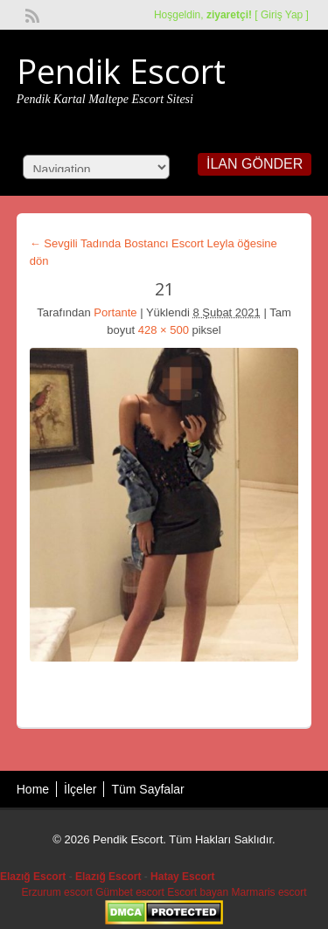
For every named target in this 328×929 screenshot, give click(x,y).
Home (33, 789)
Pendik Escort (121, 71)
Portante (115, 312)
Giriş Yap (282, 15)
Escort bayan (197, 892)
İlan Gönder (254, 163)
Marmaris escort (269, 892)
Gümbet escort (129, 892)
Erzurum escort (56, 892)
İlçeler (80, 789)
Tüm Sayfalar (147, 789)
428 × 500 (163, 329)
